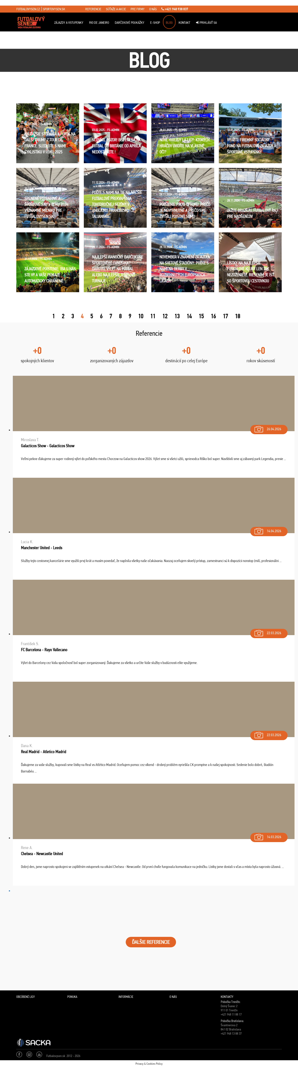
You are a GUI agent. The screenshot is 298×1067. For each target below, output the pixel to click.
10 (140, 316)
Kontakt (184, 22)
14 (189, 316)
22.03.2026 (267, 632)
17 (225, 316)
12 (164, 316)
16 (213, 316)
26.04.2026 (267, 428)
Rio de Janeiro (99, 22)
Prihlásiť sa (206, 22)
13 (176, 316)
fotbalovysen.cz (28, 9)
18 (237, 316)
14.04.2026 (267, 530)
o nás (153, 9)
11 (152, 316)
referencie (93, 9)
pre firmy (138, 9)
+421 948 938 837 (174, 9)
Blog (169, 22)
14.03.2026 (267, 836)
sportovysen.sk (54, 9)
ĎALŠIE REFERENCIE (151, 942)
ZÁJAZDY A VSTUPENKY (68, 22)
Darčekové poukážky (129, 22)
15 (201, 316)
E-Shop (155, 22)
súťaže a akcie (116, 9)
